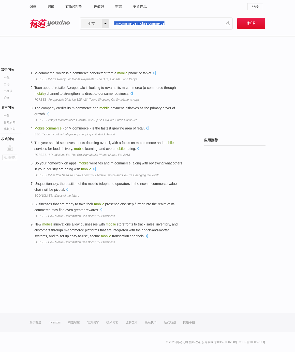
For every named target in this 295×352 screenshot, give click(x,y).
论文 (7, 97)
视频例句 (9, 129)
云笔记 (99, 7)
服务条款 (207, 342)
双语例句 (7, 70)
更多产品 (140, 7)
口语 (7, 84)
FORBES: (85, 79)
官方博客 (93, 322)
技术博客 (112, 322)
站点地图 (170, 322)
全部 (7, 78)
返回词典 (10, 157)
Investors (55, 322)
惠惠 (118, 7)
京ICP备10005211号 (252, 342)
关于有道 (35, 322)
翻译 (50, 7)
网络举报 (189, 322)
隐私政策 (195, 342)
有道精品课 (74, 7)
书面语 (8, 91)
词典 (33, 7)
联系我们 (151, 322)
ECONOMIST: (56, 195)
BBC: (74, 134)
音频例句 (9, 122)
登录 (255, 7)
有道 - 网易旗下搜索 (50, 23)
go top (10, 148)
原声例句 (7, 108)
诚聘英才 (131, 322)
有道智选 (74, 322)
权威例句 (7, 139)
